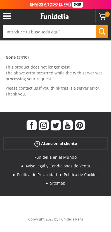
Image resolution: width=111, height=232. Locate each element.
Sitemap (57, 183)
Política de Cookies (81, 174)
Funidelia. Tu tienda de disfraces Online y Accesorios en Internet (55, 16)
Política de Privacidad (37, 174)
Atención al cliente (55, 144)
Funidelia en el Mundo (55, 157)
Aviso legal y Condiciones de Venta (57, 166)
